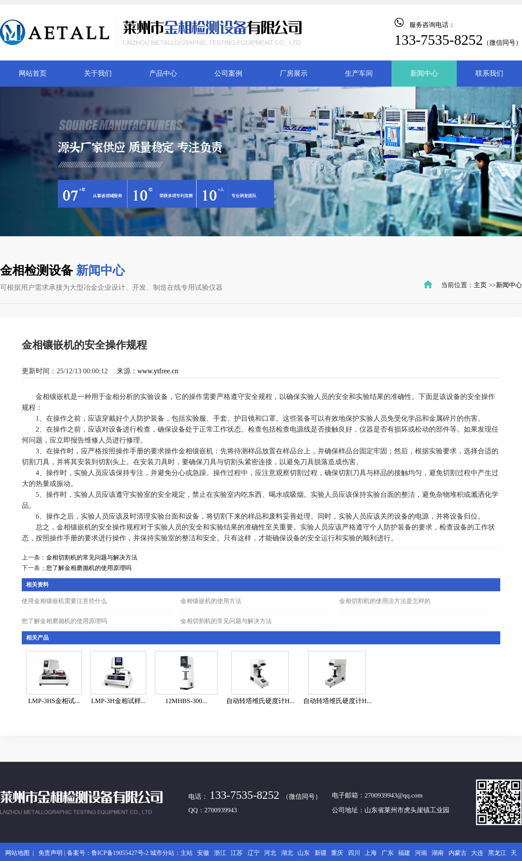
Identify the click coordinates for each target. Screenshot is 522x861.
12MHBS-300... (186, 700)
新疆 (321, 853)
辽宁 (254, 853)
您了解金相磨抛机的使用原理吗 (88, 568)
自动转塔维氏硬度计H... (260, 700)
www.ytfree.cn (157, 371)
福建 (404, 853)
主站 (187, 853)
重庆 (337, 853)
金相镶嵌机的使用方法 (211, 601)
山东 (304, 853)
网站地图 (19, 853)
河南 (421, 853)
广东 (387, 853)
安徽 (203, 853)
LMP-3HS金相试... (54, 700)
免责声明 (50, 853)
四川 (354, 853)
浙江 (220, 853)
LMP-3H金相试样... (118, 700)
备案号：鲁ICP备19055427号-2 (107, 853)
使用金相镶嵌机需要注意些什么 (64, 601)
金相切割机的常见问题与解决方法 (91, 557)
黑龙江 (497, 853)
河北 (270, 853)
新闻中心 (509, 284)
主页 (480, 284)
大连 (477, 853)
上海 (371, 853)
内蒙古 (457, 853)
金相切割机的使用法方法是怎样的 (385, 601)
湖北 (287, 853)
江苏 (237, 853)
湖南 (438, 853)
